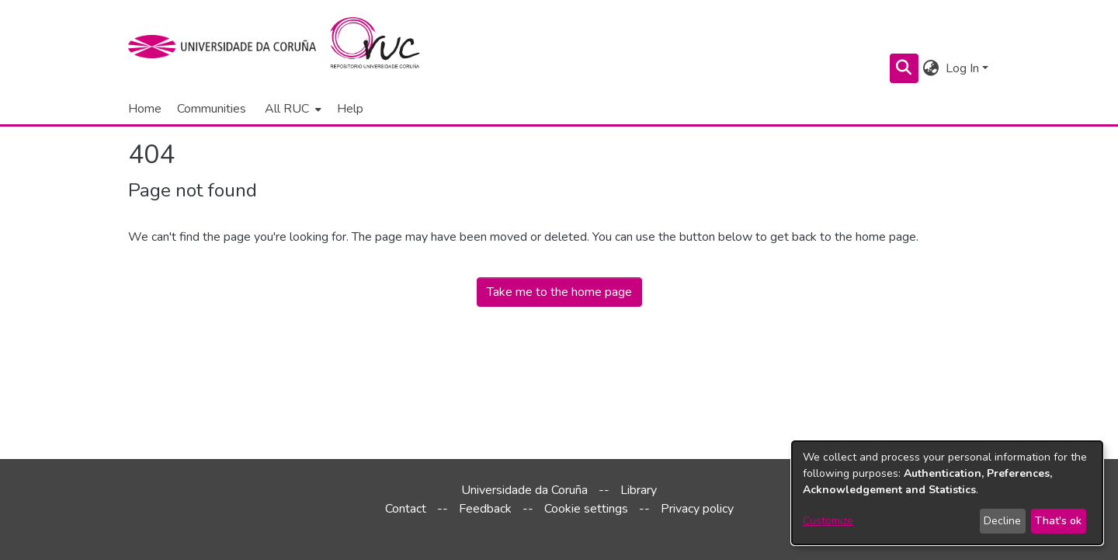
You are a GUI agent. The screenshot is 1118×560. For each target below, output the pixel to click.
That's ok (1058, 520)
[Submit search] (904, 68)
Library (638, 490)
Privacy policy (697, 508)
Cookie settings (586, 508)
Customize (828, 520)
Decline (1002, 520)
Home (144, 108)
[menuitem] (291, 108)
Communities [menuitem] (211, 108)
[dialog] (947, 492)
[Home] (384, 46)
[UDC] (227, 46)
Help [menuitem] (350, 108)
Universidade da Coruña (524, 490)
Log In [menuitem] (962, 68)
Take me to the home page (559, 292)
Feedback (485, 508)
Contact (405, 508)
